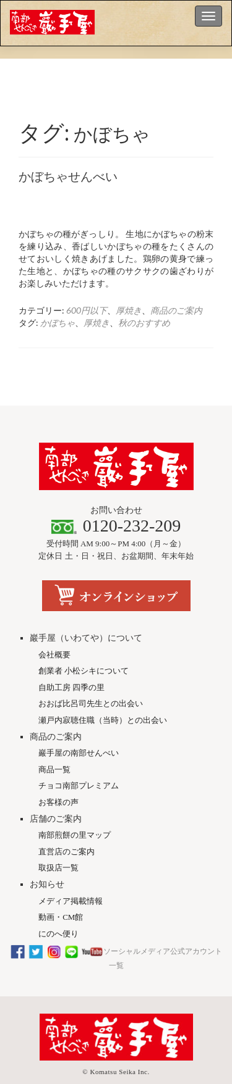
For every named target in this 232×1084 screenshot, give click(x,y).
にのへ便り (58, 906)
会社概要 (54, 627)
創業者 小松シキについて (83, 643)
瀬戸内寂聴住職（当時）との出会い (102, 693)
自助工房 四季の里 (71, 660)
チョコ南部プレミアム (78, 758)
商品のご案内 (176, 310)
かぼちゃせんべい (68, 176)
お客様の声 (58, 775)
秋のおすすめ (144, 322)
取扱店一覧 (58, 840)
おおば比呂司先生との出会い (90, 676)
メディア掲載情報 (70, 873)
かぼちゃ (57, 322)
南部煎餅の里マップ (74, 807)
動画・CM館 (60, 889)
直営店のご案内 (66, 824)
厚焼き (129, 310)
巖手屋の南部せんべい (78, 725)
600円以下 (86, 310)
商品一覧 (54, 742)
